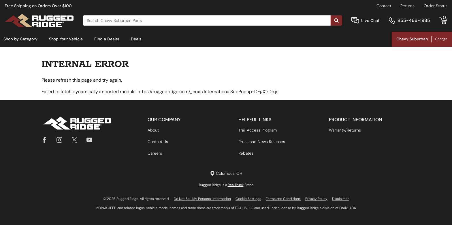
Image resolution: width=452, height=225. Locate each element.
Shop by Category (20, 39)
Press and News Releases (261, 141)
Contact (383, 5)
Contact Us (158, 141)
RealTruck (236, 185)
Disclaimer (340, 198)
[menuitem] (20, 39)
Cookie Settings (248, 198)
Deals (136, 39)
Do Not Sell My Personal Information (202, 198)
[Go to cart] (443, 20)
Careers (155, 153)
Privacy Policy (316, 198)
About (153, 130)
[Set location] (226, 173)
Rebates (245, 153)
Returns (407, 5)
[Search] (207, 20)
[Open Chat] (355, 20)
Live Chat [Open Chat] (370, 20)
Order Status (435, 5)
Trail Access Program (257, 130)
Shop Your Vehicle (66, 39)
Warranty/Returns (345, 130)
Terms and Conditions (283, 198)
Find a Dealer (106, 39)
